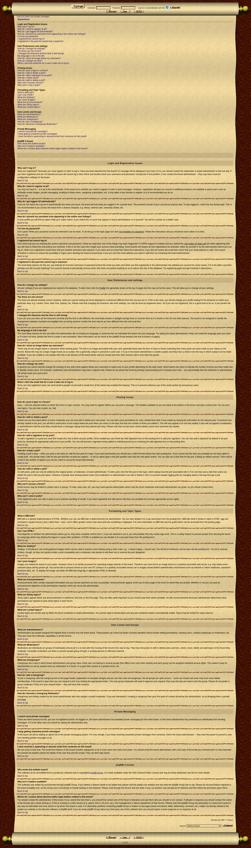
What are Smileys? (26, 97)
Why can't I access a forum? (30, 82)
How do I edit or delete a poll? (31, 80)
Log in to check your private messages (33, 16)
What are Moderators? (27, 117)
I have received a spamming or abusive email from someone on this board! (52, 136)
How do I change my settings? (31, 48)
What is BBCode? (25, 92)
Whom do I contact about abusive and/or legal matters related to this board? (52, 148)
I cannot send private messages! (32, 131)
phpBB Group (96, 773)
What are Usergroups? (28, 119)
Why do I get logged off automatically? (35, 31)
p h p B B (125, 842)
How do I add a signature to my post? (34, 75)
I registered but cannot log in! (30, 39)
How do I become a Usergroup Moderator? (37, 124)
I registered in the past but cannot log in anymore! (40, 41)
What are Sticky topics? (28, 104)
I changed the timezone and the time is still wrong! (40, 53)
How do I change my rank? (29, 61)
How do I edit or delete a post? (31, 73)
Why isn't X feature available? (31, 146)
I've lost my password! (27, 36)
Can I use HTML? (25, 95)
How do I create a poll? (28, 78)
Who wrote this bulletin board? (31, 143)
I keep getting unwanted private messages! (37, 134)
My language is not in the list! (30, 56)
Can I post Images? (26, 100)
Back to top (22, 180)
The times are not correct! (29, 51)
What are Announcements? (30, 102)
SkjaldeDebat (23, 19)
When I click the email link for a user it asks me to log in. (43, 63)
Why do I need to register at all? (32, 29)
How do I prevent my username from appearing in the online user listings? (51, 34)
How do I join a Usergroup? (30, 121)
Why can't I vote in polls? (28, 85)
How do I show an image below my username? (39, 58)
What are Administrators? (29, 114)
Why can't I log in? (26, 26)
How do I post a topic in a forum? (32, 70)
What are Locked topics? (28, 107)
